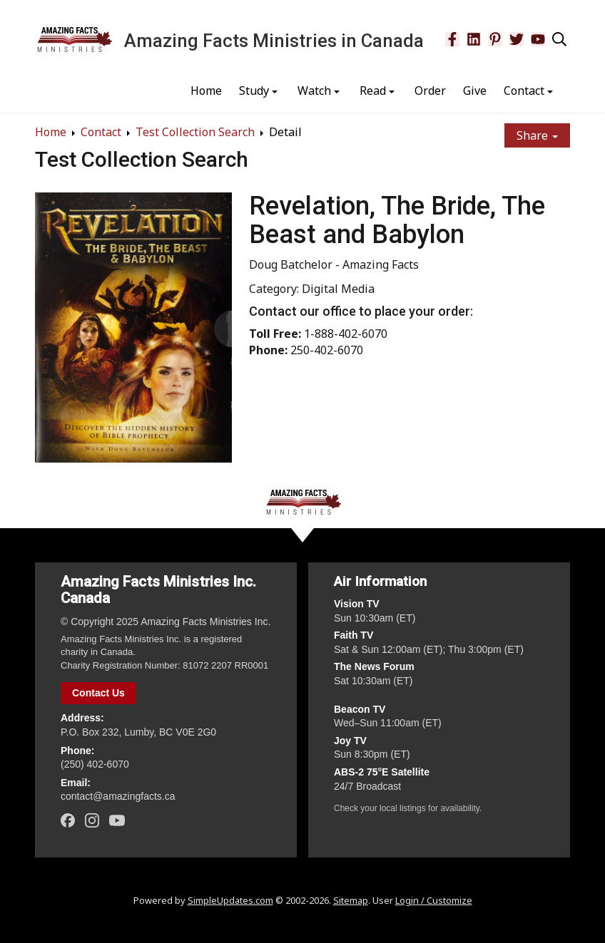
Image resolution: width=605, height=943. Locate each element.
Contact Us (98, 693)
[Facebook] (452, 39)
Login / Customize (433, 900)
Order (430, 90)
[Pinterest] (495, 39)
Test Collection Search (195, 132)
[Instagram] (92, 820)
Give (475, 90)
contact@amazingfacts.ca (118, 796)
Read (373, 90)
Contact (524, 90)
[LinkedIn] (473, 39)
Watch (314, 90)
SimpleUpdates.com (230, 900)
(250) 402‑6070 (95, 764)
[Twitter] (516, 39)
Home (206, 90)
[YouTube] (538, 39)
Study (254, 90)
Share (537, 135)
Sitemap (350, 900)
